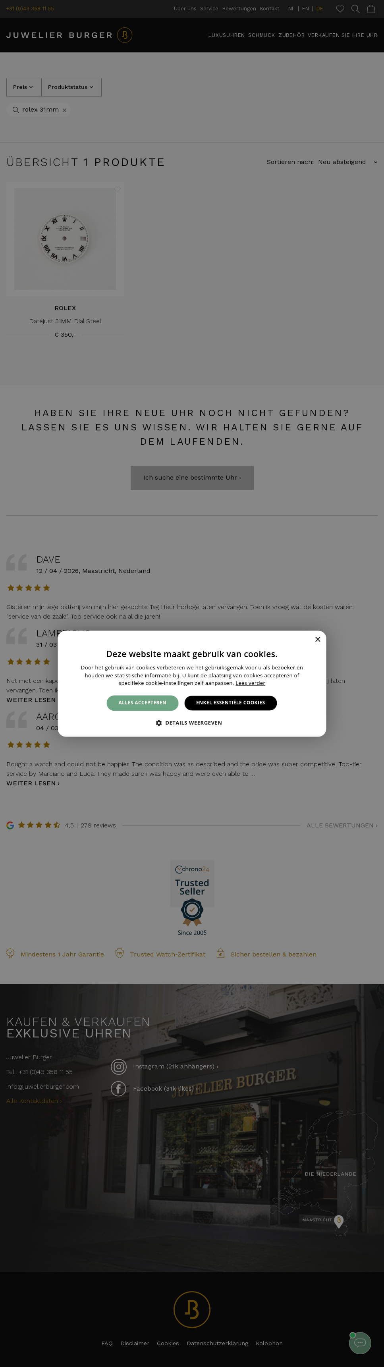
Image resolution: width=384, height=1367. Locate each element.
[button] (192, 723)
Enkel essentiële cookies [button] (230, 703)
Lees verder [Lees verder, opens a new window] (250, 683)
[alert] (192, 683)
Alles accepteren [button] (143, 703)
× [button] (317, 640)
